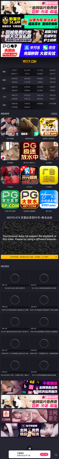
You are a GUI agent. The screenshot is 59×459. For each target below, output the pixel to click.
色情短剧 (27, 107)
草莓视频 (40, 104)
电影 (4, 80)
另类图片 (53, 90)
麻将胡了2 (14, 74)
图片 (4, 88)
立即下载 (44, 454)
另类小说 (27, 99)
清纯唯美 (27, 90)
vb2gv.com (29, 61)
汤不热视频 (52, 104)
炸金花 (27, 74)
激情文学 (15, 95)
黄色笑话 (40, 99)
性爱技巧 (53, 99)
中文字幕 (27, 82)
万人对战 (40, 70)
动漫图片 (53, 87)
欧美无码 (27, 78)
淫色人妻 (40, 95)
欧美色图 (40, 87)
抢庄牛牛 (53, 74)
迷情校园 (15, 99)
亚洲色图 (27, 87)
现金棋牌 (40, 74)
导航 (4, 105)
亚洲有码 (15, 82)
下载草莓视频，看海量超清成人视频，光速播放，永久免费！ (33, 257)
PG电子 (14, 70)
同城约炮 (15, 104)
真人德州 (27, 70)
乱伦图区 (40, 90)
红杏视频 (15, 107)
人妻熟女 (40, 82)
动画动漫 (53, 78)
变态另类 (53, 82)
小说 (4, 97)
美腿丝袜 (15, 90)
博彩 (4, 72)
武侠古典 (53, 95)
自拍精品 (40, 78)
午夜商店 (27, 104)
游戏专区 (53, 70)
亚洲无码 (15, 78)
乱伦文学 (27, 95)
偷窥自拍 (15, 87)
